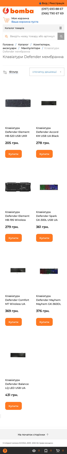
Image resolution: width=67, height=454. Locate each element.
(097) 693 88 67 (52, 9)
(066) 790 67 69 (52, 13)
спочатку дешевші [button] (47, 71)
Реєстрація (56, 3)
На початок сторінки (33, 434)
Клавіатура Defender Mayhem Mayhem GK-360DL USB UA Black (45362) (48, 303)
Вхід (44, 3)
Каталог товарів (33, 28)
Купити (13, 154)
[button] (10, 71)
